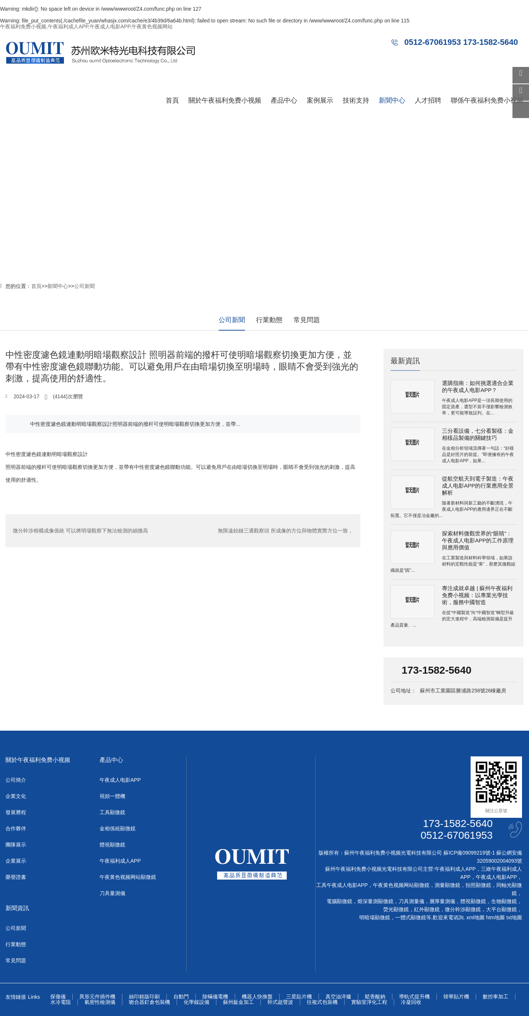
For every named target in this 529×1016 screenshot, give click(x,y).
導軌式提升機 (414, 996)
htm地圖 (495, 917)
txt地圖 (514, 917)
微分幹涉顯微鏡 (463, 909)
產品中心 (284, 100)
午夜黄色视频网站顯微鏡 (128, 877)
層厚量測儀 (442, 901)
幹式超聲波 (280, 1002)
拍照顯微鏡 (478, 885)
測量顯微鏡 (447, 885)
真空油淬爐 (338, 996)
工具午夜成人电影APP (342, 885)
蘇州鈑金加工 (238, 1002)
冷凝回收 (411, 1002)
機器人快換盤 (257, 996)
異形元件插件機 (97, 996)
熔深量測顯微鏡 (375, 901)
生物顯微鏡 (504, 901)
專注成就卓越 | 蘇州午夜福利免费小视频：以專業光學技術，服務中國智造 (477, 595)
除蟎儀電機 (215, 996)
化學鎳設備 (196, 1002)
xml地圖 (475, 917)
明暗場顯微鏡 (374, 917)
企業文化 (16, 796)
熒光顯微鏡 (396, 909)
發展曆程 (16, 812)
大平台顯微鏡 (501, 909)
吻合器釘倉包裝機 (149, 1002)
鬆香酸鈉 (375, 996)
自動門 (181, 996)
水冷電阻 (60, 1002)
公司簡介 (16, 780)
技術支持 (356, 100)
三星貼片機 (299, 996)
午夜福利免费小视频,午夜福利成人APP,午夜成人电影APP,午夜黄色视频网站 (86, 26)
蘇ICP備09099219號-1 (469, 853)
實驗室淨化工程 (369, 1002)
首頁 (172, 100)
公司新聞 (84, 286)
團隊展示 (16, 845)
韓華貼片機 (456, 996)
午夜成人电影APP (120, 780)
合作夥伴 (16, 828)
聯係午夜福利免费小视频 (487, 100)
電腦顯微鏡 (339, 901)
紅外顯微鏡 (427, 909)
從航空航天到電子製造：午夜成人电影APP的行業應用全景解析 (478, 485)
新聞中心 (392, 100)
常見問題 (307, 320)
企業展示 (16, 861)
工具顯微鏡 (112, 812)
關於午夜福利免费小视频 (224, 100)
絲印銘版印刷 (144, 996)
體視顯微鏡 (112, 845)
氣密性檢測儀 (99, 1002)
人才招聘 (428, 100)
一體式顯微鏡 (410, 917)
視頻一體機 (112, 796)
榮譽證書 (16, 877)
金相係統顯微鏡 (118, 828)
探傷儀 (58, 996)
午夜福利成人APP (120, 861)
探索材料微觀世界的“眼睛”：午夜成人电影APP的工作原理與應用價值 (478, 540)
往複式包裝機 (322, 1002)
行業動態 (269, 320)
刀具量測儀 (112, 893)
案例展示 (320, 100)
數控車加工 (495, 996)
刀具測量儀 (411, 901)
